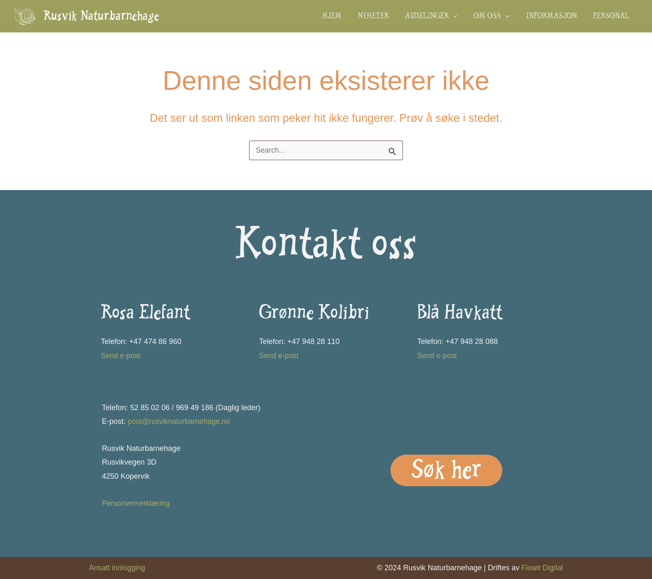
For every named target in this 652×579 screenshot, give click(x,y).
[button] (457, 16)
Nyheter (379, 17)
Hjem (339, 17)
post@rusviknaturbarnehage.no (180, 421)
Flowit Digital (542, 568)
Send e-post (121, 355)
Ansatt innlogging (117, 568)
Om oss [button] (495, 16)
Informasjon (553, 17)
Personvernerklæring (136, 503)
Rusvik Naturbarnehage (101, 17)
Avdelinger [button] (436, 16)
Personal (612, 17)
